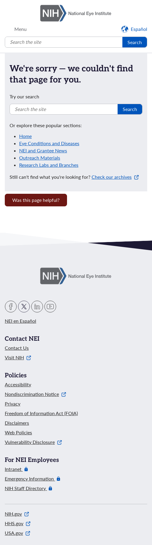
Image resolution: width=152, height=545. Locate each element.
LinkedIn (37, 307)
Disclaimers (17, 423)
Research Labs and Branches (48, 165)
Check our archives (115, 177)
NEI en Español (20, 321)
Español (139, 29)
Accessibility (18, 384)
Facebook (11, 307)
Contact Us (17, 348)
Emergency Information (30, 478)
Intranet (14, 469)
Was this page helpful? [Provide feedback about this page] (36, 200)
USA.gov (17, 533)
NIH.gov (17, 514)
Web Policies (18, 432)
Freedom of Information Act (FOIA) (41, 413)
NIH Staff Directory (26, 488)
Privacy (12, 403)
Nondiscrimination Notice (35, 394)
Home (25, 136)
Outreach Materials (39, 157)
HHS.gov (18, 523)
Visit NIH (18, 357)
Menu (20, 29)
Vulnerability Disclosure (33, 442)
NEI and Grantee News (43, 150)
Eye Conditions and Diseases (49, 143)
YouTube (50, 307)
